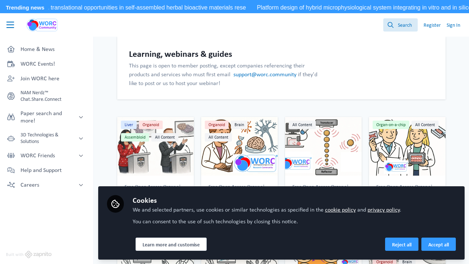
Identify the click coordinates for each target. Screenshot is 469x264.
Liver (129, 125)
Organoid (151, 125)
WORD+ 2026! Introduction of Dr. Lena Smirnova (239, 146)
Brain (239, 125)
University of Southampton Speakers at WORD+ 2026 (155, 146)
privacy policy (384, 209)
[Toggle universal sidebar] (10, 25)
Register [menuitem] (432, 25)
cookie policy (340, 209)
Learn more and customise (171, 244)
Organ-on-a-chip (391, 125)
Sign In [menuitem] (453, 25)
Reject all (401, 244)
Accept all (438, 244)
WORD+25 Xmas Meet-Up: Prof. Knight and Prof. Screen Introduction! (407, 146)
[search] (400, 25)
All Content (165, 137)
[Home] (42, 25)
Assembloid (135, 137)
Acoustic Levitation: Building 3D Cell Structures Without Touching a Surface (323, 146)
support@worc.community (264, 74)
